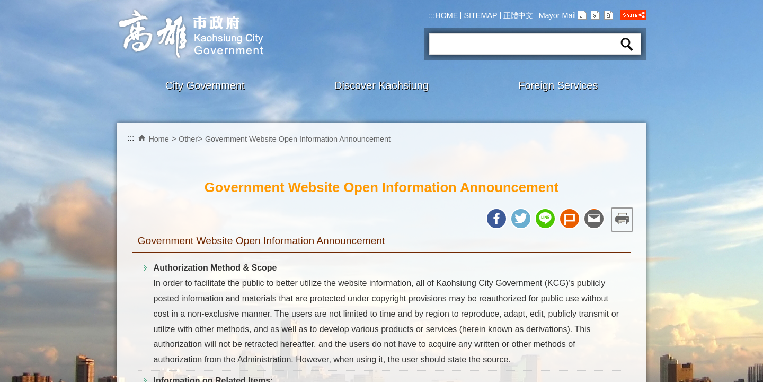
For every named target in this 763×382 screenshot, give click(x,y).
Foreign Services (558, 85)
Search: (442, 29)
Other (188, 139)
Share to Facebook (496, 218)
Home (158, 139)
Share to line (545, 218)
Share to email (594, 218)
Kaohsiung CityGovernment (190, 34)
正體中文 (518, 15)
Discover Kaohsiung (381, 85)
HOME (446, 15)
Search (627, 44)
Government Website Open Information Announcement (298, 139)
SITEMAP (480, 15)
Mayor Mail (557, 15)
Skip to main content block (5, 5)
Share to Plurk (569, 218)
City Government (205, 85)
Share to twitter (520, 218)
